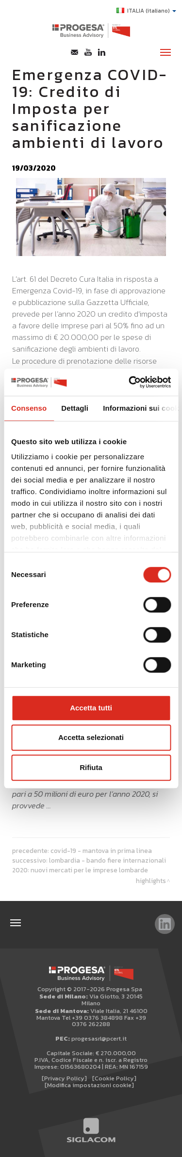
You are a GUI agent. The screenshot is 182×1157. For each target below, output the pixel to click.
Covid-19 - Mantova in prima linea (101, 850)
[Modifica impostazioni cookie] (89, 1085)
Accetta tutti (91, 708)
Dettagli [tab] (74, 408)
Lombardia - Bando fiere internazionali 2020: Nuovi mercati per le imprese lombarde (89, 865)
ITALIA (146, 11)
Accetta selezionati (91, 737)
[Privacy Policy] (64, 1078)
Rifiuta (91, 767)
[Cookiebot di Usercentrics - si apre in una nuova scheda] (129, 382)
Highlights (151, 880)
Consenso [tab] (29, 408)
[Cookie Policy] (114, 1078)
